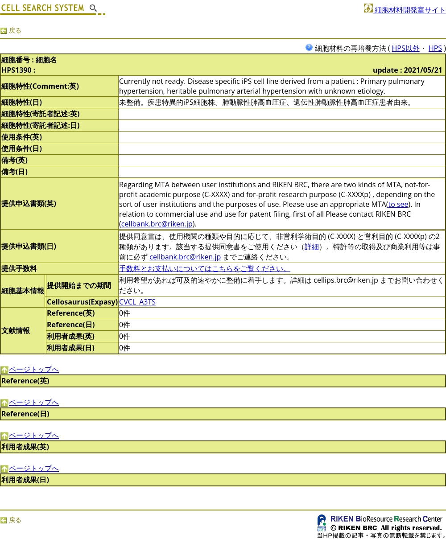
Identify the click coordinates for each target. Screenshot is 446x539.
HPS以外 (406, 48)
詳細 (312, 246)
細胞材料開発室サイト (405, 10)
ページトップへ (29, 369)
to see (398, 204)
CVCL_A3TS (137, 302)
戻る (10, 30)
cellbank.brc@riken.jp (157, 224)
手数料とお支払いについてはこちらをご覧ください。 (204, 268)
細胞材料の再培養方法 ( (349, 48)
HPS (435, 48)
